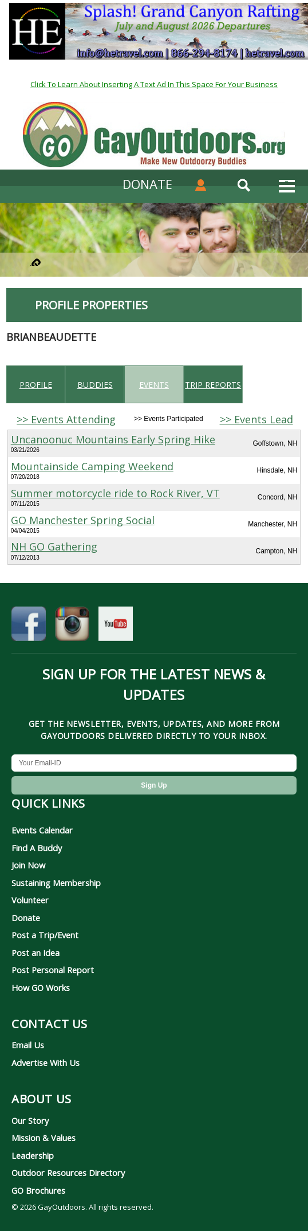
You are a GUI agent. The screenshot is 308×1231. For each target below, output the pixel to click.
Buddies (95, 384)
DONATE (147, 183)
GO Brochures (38, 1190)
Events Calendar (42, 830)
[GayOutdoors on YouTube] (115, 627)
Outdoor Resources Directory (68, 1172)
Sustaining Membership (56, 882)
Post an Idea (35, 952)
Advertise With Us (45, 1062)
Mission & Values (43, 1137)
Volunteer (30, 900)
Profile (35, 384)
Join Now (28, 865)
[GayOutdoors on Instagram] (72, 627)
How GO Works (40, 987)
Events (154, 384)
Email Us (27, 1045)
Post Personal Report (52, 970)
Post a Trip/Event (44, 935)
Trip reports (213, 384)
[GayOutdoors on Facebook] (28, 627)
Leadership (32, 1155)
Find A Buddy (36, 848)
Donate (25, 917)
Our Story (30, 1120)
